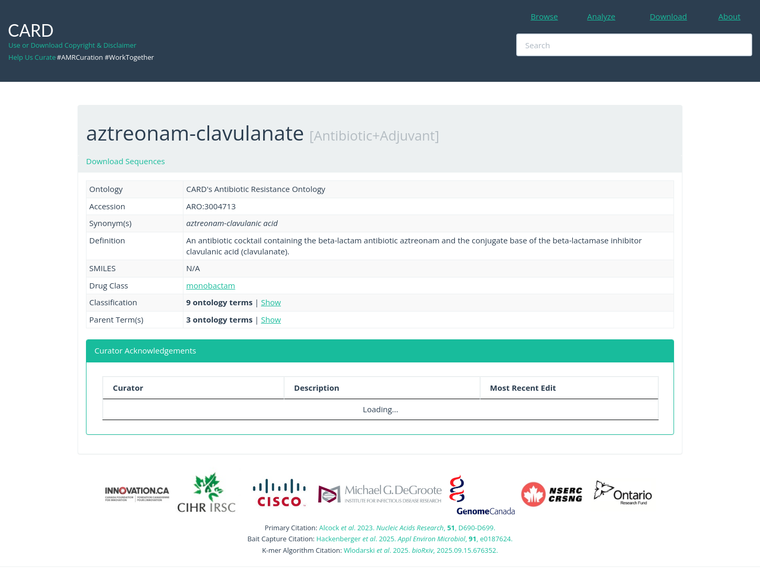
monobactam (210, 285)
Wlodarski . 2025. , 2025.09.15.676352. (421, 550)
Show (271, 302)
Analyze (601, 16)
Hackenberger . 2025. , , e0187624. (415, 538)
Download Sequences (125, 161)
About (730, 16)
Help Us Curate (32, 57)
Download (668, 16)
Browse (544, 16)
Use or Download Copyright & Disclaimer (72, 45)
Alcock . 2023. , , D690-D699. (407, 527)
